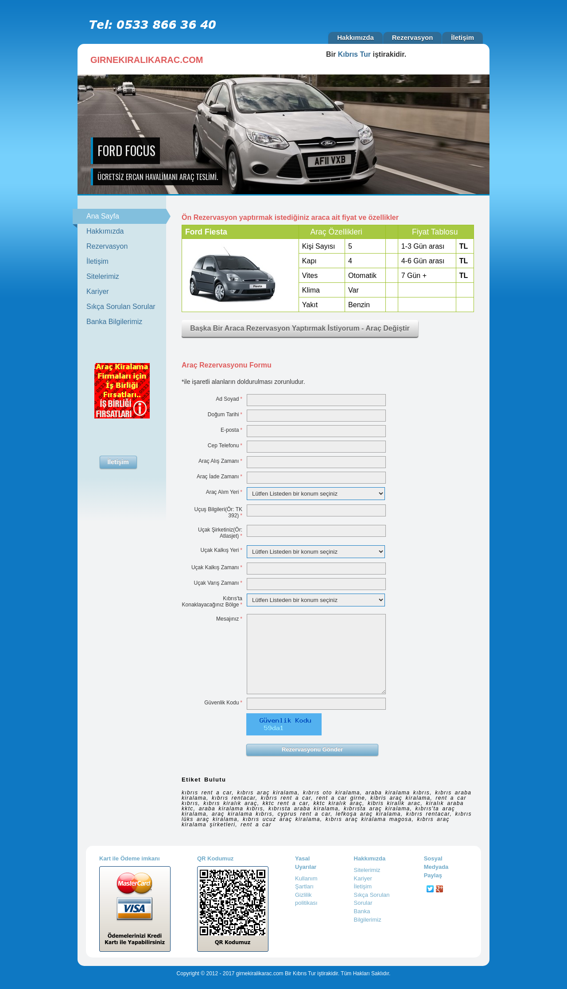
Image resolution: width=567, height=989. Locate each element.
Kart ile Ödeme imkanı (129, 858)
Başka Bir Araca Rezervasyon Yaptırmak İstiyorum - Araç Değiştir (300, 328)
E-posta (231, 430)
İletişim (462, 37)
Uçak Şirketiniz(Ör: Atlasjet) (220, 533)
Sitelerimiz (102, 276)
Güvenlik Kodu (223, 703)
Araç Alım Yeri (224, 492)
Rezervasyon (412, 37)
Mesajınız (229, 619)
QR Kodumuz (215, 858)
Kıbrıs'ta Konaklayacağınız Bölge (212, 601)
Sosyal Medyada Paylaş (436, 866)
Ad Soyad (229, 399)
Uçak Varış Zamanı (218, 583)
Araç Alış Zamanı (220, 461)
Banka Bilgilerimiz (114, 321)
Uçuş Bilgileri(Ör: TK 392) (218, 512)
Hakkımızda (355, 37)
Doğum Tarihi (225, 414)
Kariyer (97, 291)
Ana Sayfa (126, 216)
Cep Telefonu (225, 445)
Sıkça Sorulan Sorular (120, 306)
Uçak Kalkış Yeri (221, 550)
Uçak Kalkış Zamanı (216, 567)
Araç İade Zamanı (219, 476)
